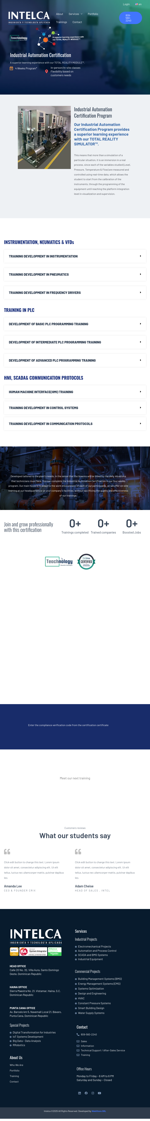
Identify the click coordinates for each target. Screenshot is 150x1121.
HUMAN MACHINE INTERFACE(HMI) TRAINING (41, 392)
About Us (16, 1060)
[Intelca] (29, 18)
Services (74, 13)
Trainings (61, 22)
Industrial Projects (86, 941)
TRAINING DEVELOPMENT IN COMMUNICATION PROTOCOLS (50, 424)
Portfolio (93, 13)
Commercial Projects (87, 973)
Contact (77, 22)
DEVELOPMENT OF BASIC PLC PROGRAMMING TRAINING (48, 325)
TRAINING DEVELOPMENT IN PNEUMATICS (39, 275)
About (59, 13)
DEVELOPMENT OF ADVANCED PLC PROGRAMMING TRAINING (52, 361)
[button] (130, 18)
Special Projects (19, 1027)
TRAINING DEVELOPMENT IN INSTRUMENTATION (43, 257)
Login (126, 4)
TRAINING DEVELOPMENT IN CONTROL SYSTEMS (43, 408)
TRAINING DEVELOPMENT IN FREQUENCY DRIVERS (45, 293)
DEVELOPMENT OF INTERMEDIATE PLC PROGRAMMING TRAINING (55, 343)
